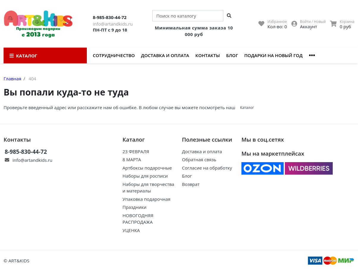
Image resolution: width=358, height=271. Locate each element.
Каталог (247, 107)
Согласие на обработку (207, 168)
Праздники (135, 207)
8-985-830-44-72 (110, 17)
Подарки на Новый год (273, 55)
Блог (232, 55)
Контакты (207, 55)
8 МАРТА (132, 159)
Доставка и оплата (165, 55)
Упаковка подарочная (146, 199)
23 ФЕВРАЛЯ (136, 151)
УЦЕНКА (131, 230)
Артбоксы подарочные (147, 168)
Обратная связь (199, 159)
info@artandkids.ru (113, 24)
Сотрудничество (114, 55)
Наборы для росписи (145, 176)
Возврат (191, 184)
